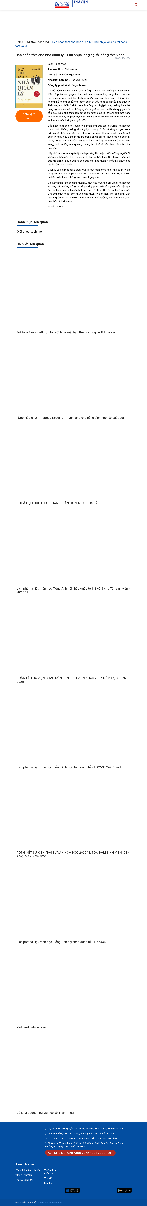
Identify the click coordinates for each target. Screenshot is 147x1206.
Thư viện (48, 1178)
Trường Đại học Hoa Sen (49, 1202)
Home (19, 42)
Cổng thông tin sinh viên (28, 1170)
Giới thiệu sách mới (37, 42)
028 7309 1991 (102, 1153)
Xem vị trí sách (29, 116)
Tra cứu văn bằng (24, 1179)
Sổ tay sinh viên (23, 1174)
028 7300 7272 (78, 1153)
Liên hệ (48, 1183)
